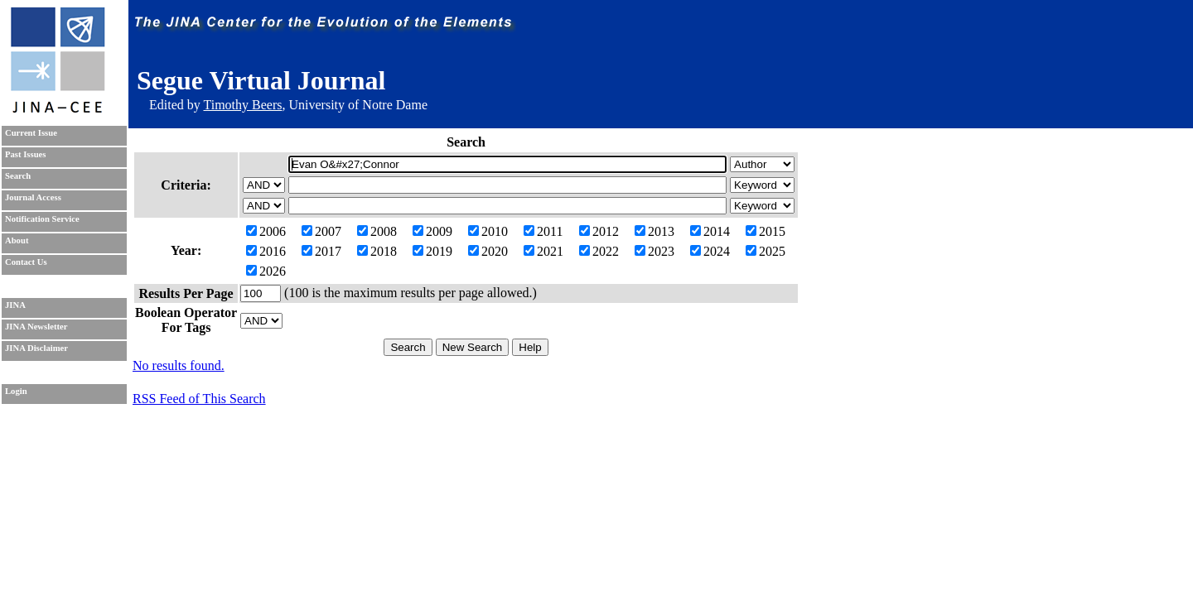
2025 (765, 251)
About (16, 240)
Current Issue (31, 132)
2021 (543, 251)
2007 (321, 231)
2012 (599, 231)
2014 (710, 231)
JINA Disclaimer (36, 348)
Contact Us (26, 262)
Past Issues (25, 154)
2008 (377, 231)
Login (16, 391)
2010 (488, 231)
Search (18, 175)
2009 (432, 231)
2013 (654, 231)
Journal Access (33, 197)
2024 (710, 251)
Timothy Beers (242, 105)
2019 (432, 251)
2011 (543, 231)
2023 (654, 251)
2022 (599, 251)
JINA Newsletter (36, 326)
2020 (488, 251)
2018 (377, 251)
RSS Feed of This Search (199, 399)
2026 (266, 271)
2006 (266, 231)
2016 (266, 251)
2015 (765, 231)
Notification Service (42, 218)
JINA (15, 305)
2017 (321, 251)
